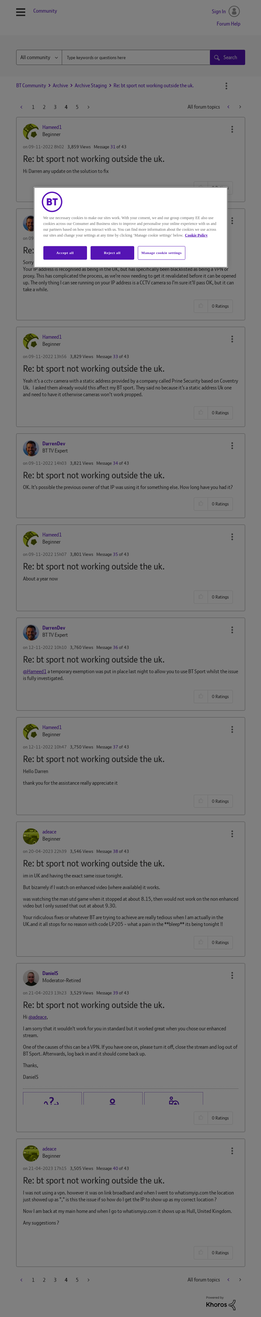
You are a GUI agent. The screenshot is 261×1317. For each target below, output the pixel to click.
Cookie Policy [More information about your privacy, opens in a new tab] (196, 235)
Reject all (112, 253)
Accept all (65, 253)
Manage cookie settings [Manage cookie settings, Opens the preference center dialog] (161, 253)
